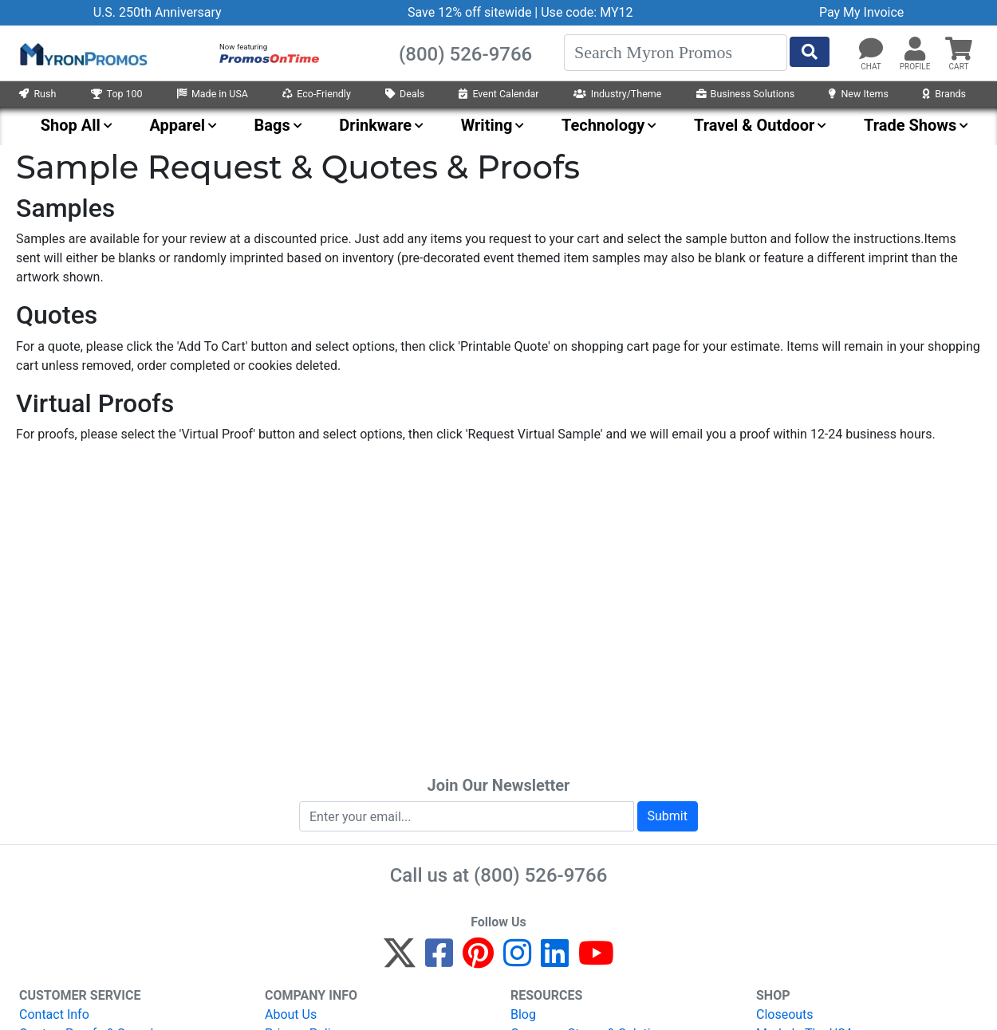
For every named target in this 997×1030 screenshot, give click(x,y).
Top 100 (117, 94)
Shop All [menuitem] (70, 125)
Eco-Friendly (316, 94)
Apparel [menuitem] (177, 125)
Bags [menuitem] (272, 125)
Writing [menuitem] (487, 125)
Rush (37, 94)
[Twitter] (399, 960)
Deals (404, 94)
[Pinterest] (478, 960)
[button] (915, 49)
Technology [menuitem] (603, 125)
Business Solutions (745, 94)
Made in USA (212, 94)
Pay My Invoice (861, 12)
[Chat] (871, 49)
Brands (944, 94)
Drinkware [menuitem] (375, 125)
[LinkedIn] (554, 960)
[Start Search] (810, 52)
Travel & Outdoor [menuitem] (754, 125)
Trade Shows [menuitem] (910, 125)
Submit (668, 816)
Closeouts (785, 1014)
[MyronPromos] (82, 53)
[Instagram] (517, 960)
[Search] (675, 52)
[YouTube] (596, 960)
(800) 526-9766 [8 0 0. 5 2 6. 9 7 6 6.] (540, 875)
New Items (858, 94)
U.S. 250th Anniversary (157, 12)
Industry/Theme (617, 94)
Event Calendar (498, 94)
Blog (523, 1014)
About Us (291, 1014)
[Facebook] (439, 960)
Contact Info (54, 1014)
